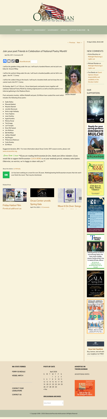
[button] (88, 29)
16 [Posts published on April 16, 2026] (56, 382)
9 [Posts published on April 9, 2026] (55, 379)
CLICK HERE (36, 158)
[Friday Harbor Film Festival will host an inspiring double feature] (15, 195)
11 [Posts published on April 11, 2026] (61, 379)
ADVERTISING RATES (82, 374)
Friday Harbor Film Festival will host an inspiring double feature (14, 209)
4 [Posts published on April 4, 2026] (61, 377)
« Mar (45, 389)
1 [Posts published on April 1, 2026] (52, 377)
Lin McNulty (16, 169)
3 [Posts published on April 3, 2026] (58, 377)
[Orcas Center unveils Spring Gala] (42, 192)
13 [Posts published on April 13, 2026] (47, 382)
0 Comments (18, 215)
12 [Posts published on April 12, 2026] (44, 382)
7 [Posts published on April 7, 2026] (49, 379)
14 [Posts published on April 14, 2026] (50, 382)
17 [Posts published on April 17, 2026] (58, 382)
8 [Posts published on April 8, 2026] (52, 379)
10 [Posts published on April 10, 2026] (58, 379)
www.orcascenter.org (10, 151)
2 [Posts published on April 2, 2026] (55, 377)
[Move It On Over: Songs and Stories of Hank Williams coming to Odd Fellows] (70, 195)
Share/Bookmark (28, 61)
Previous (72, 42)
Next (78, 42)
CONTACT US (16, 395)
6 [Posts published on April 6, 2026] (46, 379)
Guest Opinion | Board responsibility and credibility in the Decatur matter (95, 77)
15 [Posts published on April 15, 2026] (53, 382)
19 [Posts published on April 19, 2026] (44, 384)
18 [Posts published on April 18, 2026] (61, 382)
